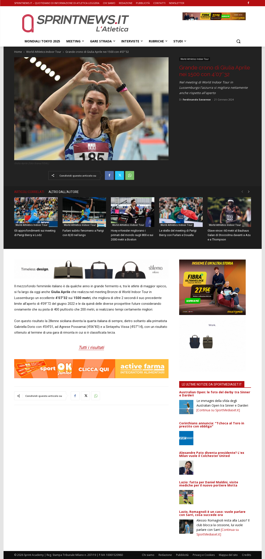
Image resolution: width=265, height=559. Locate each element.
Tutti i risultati (91, 347)
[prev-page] (242, 192)
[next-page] (249, 192)
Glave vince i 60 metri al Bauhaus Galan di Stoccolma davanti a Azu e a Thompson (229, 235)
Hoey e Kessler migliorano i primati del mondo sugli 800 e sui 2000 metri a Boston (132, 235)
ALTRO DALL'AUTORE (64, 192)
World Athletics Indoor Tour (43, 52)
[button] (238, 41)
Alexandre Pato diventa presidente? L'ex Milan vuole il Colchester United (211, 454)
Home (18, 52)
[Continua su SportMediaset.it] (218, 410)
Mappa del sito (228, 555)
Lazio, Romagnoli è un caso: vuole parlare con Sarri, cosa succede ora (212, 513)
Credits (246, 555)
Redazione (165, 555)
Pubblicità (182, 555)
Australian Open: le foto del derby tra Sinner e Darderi (214, 393)
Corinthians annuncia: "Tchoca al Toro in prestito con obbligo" (211, 424)
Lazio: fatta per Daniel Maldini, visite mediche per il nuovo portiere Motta (208, 483)
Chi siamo (148, 555)
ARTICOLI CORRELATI (29, 192)
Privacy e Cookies (204, 555)
